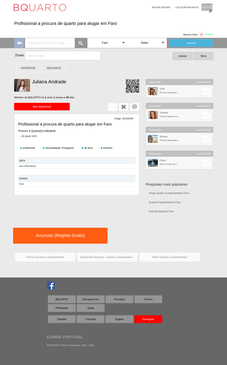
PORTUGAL (73, 337)
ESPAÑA (54, 337)
